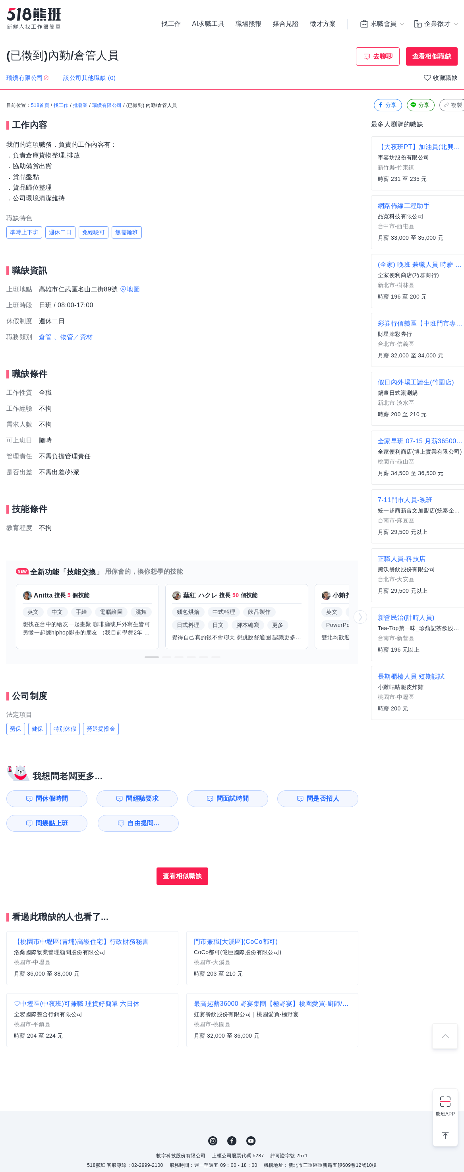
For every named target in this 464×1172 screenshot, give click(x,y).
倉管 (45, 337)
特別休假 (65, 729)
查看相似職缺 (431, 56)
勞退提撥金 (101, 729)
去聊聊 (382, 56)
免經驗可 (93, 232)
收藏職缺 (445, 77)
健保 (37, 729)
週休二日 (60, 232)
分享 (387, 105)
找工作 (171, 24)
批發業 (80, 105)
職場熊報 (249, 24)
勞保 (15, 729)
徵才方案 (323, 24)
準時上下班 (24, 232)
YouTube (251, 1141)
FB (232, 1141)
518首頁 (40, 105)
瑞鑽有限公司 (107, 105)
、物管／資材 (73, 337)
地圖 (133, 289)
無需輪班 (126, 232)
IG (213, 1141)
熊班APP (445, 1114)
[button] (152, 657)
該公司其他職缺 (89, 77)
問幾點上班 (52, 823)
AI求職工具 (208, 24)
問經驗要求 (142, 798)
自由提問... (143, 823)
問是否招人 (323, 798)
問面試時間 (233, 798)
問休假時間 (52, 798)
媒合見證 (286, 24)
